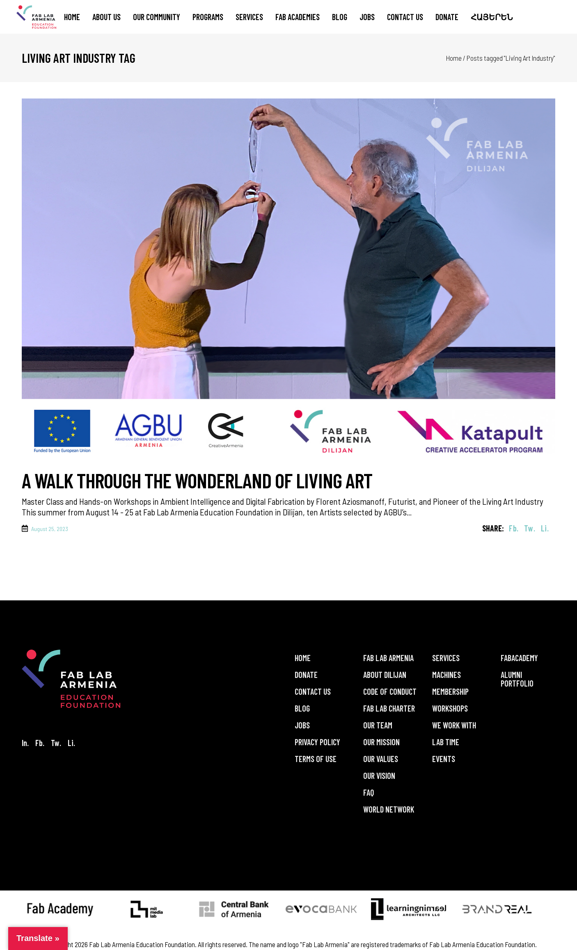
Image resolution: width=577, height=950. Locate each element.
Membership (450, 691)
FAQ (368, 792)
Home (454, 58)
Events (443, 759)
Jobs (302, 725)
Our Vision (379, 776)
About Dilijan (384, 675)
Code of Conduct (390, 691)
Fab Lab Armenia (388, 658)
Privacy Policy (317, 742)
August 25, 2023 (49, 528)
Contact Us (313, 691)
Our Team (377, 725)
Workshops (450, 708)
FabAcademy (519, 658)
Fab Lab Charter (389, 708)
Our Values (380, 759)
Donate (306, 675)
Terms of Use (316, 759)
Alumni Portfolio (517, 679)
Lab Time (445, 742)
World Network (388, 809)
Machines (446, 675)
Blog (302, 708)
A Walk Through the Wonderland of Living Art (199, 480)
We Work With (454, 725)
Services (446, 658)
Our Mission (381, 742)
